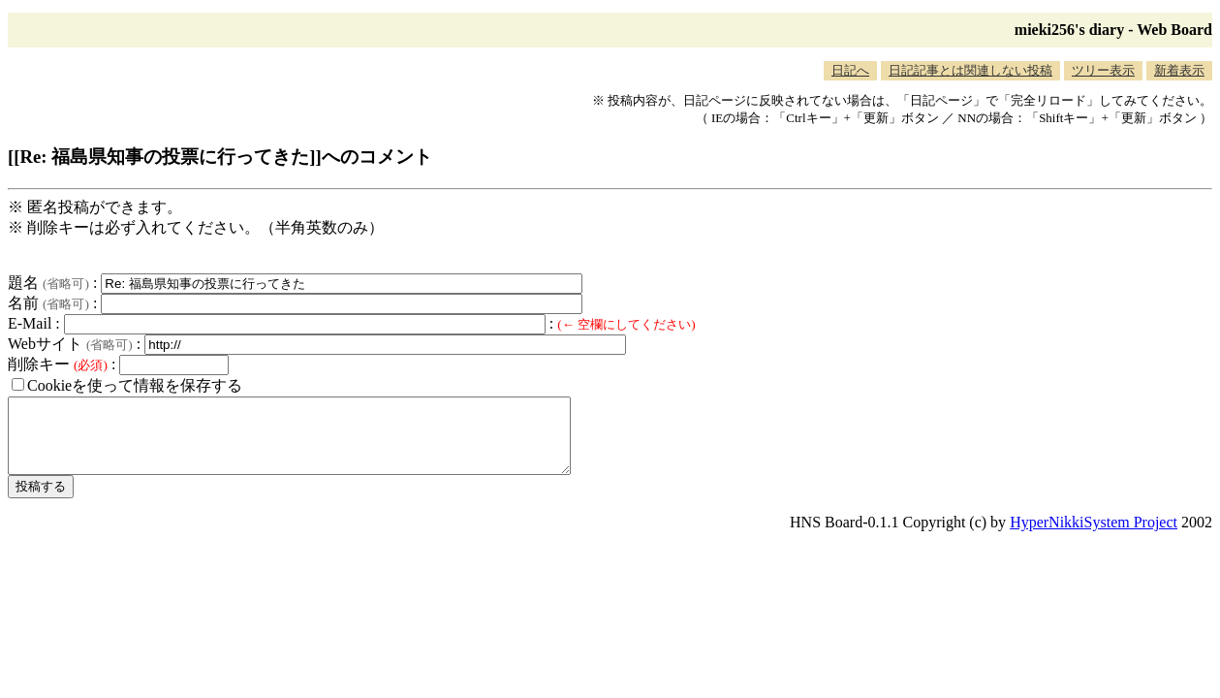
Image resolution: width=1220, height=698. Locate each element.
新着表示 (1179, 70)
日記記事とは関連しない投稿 (970, 70)
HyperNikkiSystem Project (1093, 536)
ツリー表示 (1103, 70)
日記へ (850, 70)
